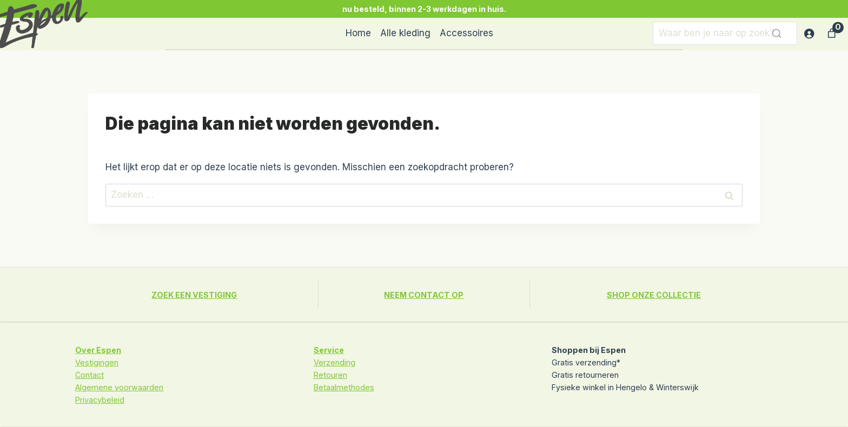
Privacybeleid (99, 399)
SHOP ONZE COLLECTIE (654, 294)
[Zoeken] (725, 33)
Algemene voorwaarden (119, 387)
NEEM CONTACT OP (423, 294)
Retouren (330, 374)
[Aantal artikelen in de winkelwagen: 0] (831, 33)
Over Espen (98, 350)
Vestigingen (96, 362)
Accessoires (466, 33)
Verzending (334, 362)
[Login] (808, 33)
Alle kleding (405, 33)
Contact (89, 374)
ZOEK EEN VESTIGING (194, 294)
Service (329, 350)
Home (358, 33)
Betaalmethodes (344, 387)
